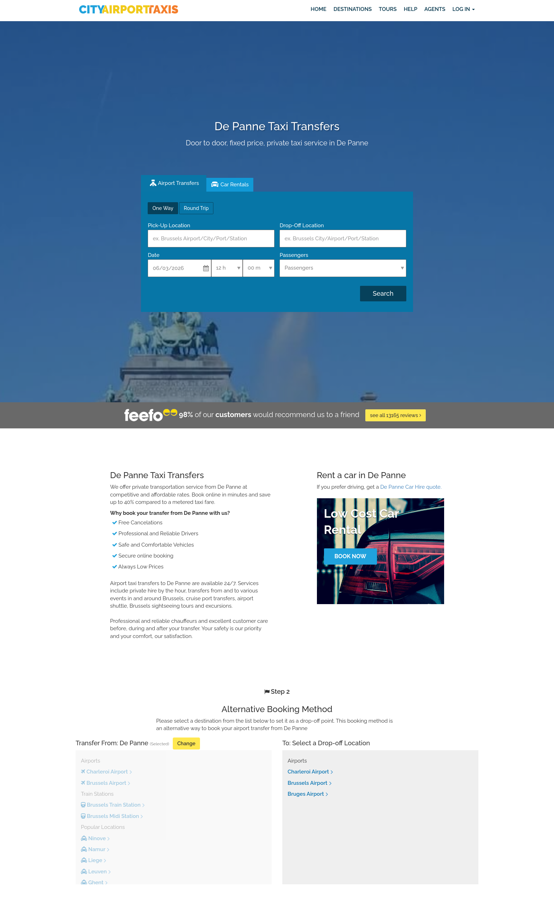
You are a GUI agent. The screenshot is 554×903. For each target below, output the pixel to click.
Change (186, 743)
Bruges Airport (306, 794)
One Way (162, 208)
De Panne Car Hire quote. (411, 487)
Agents (434, 9)
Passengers (293, 255)
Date (153, 255)
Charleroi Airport (308, 772)
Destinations (353, 9)
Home (318, 9)
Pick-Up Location (169, 225)
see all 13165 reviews (395, 415)
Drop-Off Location (301, 225)
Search (383, 293)
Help (410, 9)
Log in (463, 9)
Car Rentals (234, 184)
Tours (388, 9)
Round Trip (196, 208)
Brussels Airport (308, 783)
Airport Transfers (178, 183)
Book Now (350, 556)
